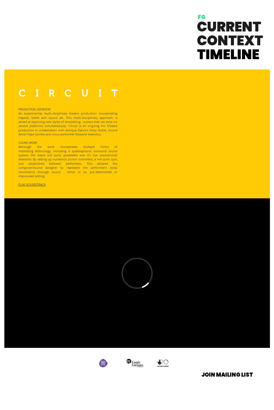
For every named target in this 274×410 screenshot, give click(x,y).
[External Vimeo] (137, 273)
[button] (227, 374)
